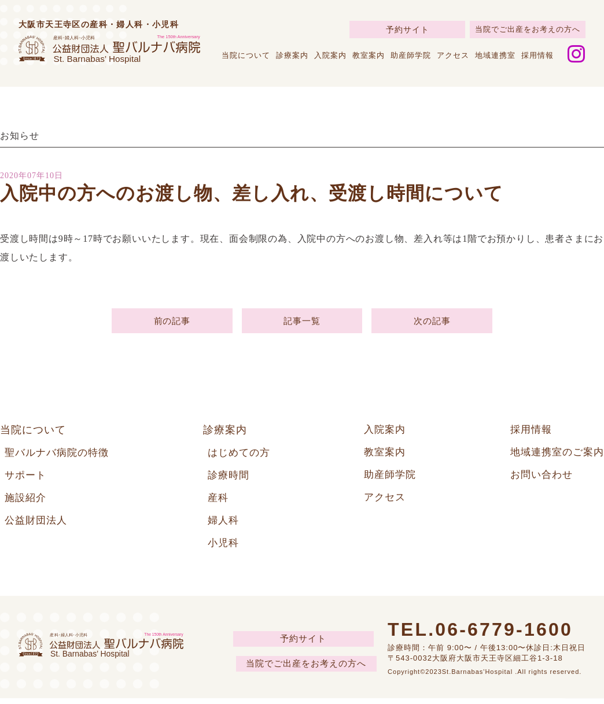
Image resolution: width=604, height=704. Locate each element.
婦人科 (224, 525)
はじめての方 (241, 456)
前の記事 (172, 322)
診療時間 (230, 479)
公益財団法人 (38, 525)
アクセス (453, 55)
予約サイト (407, 29)
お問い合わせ (538, 479)
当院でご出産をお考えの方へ (527, 29)
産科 (219, 502)
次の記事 (432, 322)
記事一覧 (301, 322)
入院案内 (330, 55)
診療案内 (292, 55)
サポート (27, 479)
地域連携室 (495, 55)
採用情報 (537, 55)
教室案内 (368, 55)
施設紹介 (27, 502)
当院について (246, 55)
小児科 (224, 548)
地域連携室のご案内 (554, 456)
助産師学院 (411, 55)
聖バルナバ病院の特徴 (60, 456)
